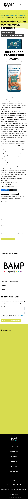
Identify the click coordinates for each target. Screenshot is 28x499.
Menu (24, 5)
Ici (19, 111)
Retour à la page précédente (9, 253)
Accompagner (14, 456)
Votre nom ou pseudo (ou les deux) (9, 220)
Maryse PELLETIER (20, 495)
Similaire (4, 289)
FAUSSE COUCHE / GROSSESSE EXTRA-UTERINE (12, 35)
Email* (13, 312)
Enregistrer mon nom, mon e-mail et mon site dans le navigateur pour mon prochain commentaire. (14, 235)
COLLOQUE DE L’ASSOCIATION (10, 281)
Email (2, 226)
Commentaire (4, 201)
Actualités (14, 461)
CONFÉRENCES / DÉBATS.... (8, 32)
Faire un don (14, 476)
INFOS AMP (14, 466)
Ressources (14, 471)
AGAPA (4, 285)
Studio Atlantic (18, 497)
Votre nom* (13, 308)
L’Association (14, 447)
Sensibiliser (14, 451)
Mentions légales (14, 494)
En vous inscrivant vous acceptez (12, 316)
